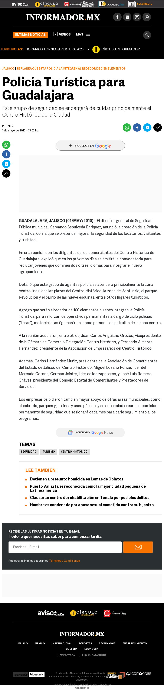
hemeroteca (66, 655)
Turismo (48, 452)
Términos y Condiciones (64, 561)
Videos (62, 34)
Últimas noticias (30, 35)
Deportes (85, 644)
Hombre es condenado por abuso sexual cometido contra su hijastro (92, 505)
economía (91, 649)
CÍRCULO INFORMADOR (120, 49)
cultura (71, 649)
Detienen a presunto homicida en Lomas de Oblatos (76, 479)
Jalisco (8, 68)
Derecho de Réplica (87, 685)
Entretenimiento (134, 644)
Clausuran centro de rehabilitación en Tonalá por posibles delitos (89, 498)
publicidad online (94, 655)
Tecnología (107, 644)
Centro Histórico (74, 452)
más (83, 34)
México (40, 644)
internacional (62, 644)
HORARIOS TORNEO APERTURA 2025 (54, 49)
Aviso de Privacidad (64, 685)
